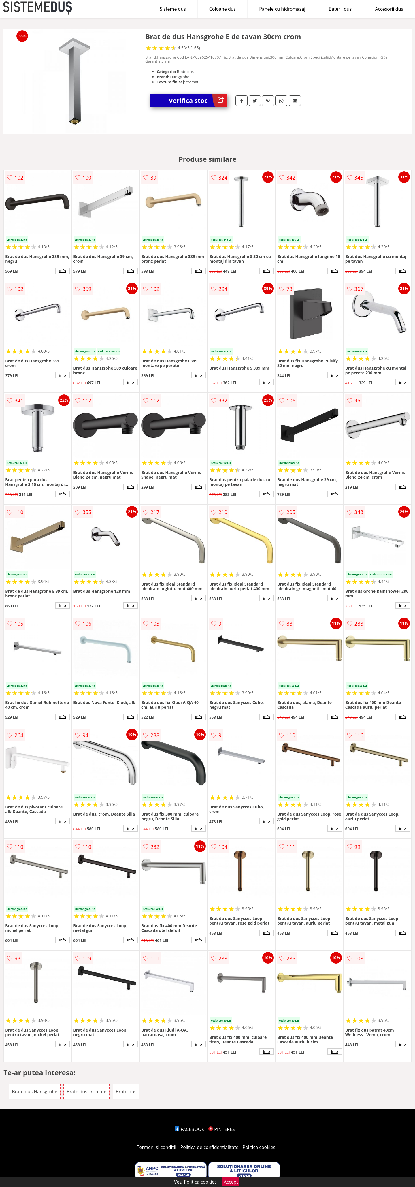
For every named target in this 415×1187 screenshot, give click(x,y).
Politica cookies (259, 1147)
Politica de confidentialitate (209, 1147)
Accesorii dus (389, 9)
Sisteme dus (173, 9)
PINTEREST (222, 1129)
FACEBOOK (189, 1129)
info (62, 270)
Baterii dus (340, 9)
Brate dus (126, 1091)
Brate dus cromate (86, 1091)
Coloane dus (222, 9)
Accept (231, 1182)
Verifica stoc (198, 100)
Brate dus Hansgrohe (34, 1091)
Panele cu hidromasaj (282, 9)
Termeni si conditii (156, 1147)
